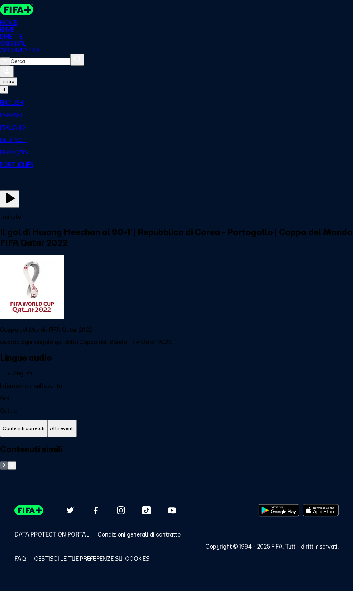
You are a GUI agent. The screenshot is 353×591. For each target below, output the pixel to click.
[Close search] (5, 61)
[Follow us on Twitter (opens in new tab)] (70, 510)
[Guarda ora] (9, 199)
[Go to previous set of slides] (4, 465)
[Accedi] (7, 71)
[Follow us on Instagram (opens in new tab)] (121, 510)
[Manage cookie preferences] (91, 558)
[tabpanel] (176, 457)
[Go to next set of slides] (12, 465)
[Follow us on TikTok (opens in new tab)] (146, 510)
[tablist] (176, 428)
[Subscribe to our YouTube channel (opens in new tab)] (172, 510)
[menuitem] (176, 102)
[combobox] (40, 61)
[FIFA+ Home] (16, 9)
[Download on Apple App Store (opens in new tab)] (321, 510)
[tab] (23, 428)
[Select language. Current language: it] (4, 90)
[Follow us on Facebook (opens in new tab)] (95, 510)
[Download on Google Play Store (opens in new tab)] (278, 510)
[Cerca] (77, 60)
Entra (8, 81)
